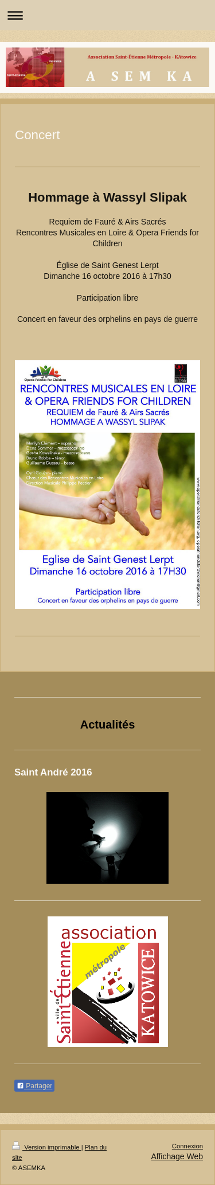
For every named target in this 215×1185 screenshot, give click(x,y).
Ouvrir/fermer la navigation (107, 15)
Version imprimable (46, 1147)
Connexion (187, 1146)
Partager (34, 1086)
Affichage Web (177, 1156)
